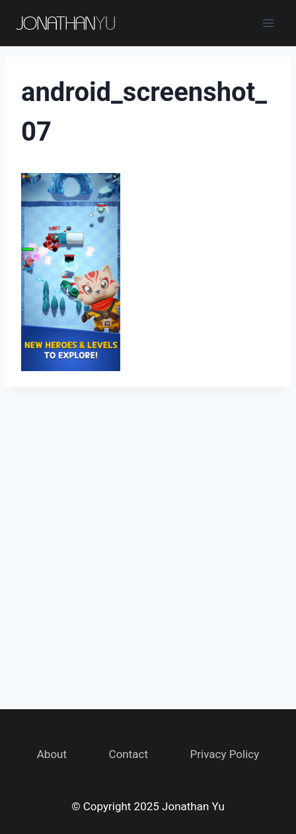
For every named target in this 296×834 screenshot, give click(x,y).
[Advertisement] (148, 540)
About (52, 754)
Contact (128, 754)
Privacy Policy (225, 754)
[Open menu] (268, 23)
